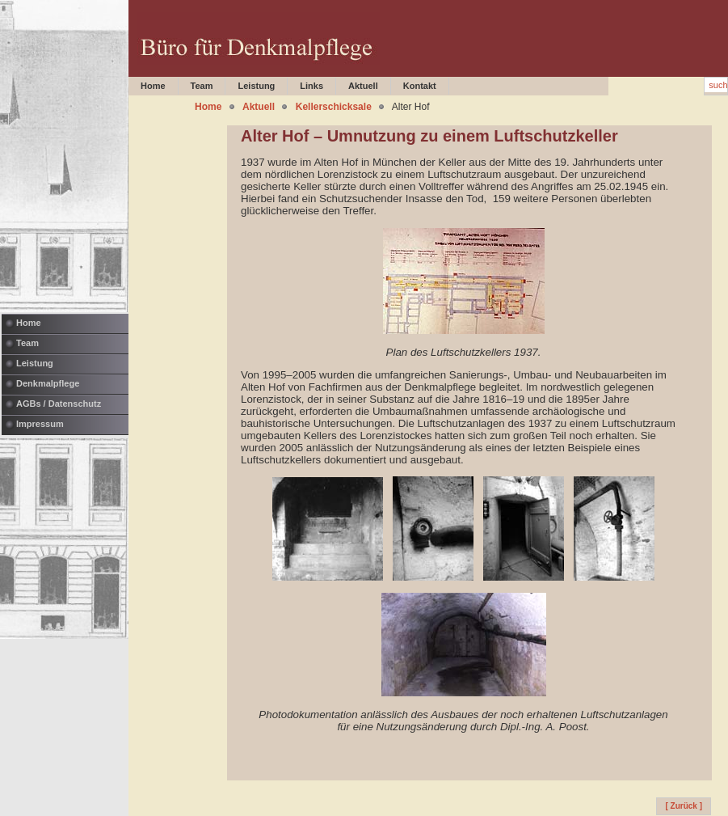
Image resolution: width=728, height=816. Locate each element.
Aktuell (363, 86)
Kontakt (419, 86)
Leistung (34, 363)
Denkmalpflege (47, 383)
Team (27, 343)
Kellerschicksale (334, 106)
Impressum (40, 424)
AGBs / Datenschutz (58, 403)
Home (28, 323)
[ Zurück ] (683, 805)
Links (311, 86)
